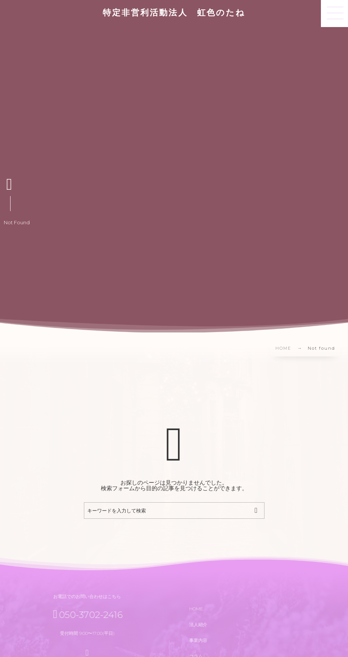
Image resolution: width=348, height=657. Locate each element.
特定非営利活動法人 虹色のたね (174, 13)
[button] (334, 13)
